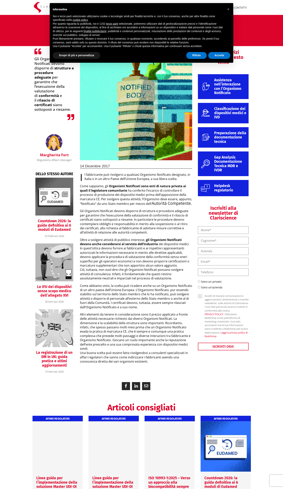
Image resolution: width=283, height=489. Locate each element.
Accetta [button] (219, 55)
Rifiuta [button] (196, 55)
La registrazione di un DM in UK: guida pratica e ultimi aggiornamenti (54, 359)
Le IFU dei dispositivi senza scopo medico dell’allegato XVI (54, 291)
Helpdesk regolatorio (223, 188)
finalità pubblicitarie (95, 31)
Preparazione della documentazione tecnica (230, 137)
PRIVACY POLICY (214, 314)
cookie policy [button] (80, 19)
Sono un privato (211, 281)
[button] (126, 386)
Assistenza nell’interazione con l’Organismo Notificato (227, 86)
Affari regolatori (58, 418)
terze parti (112, 23)
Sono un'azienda (211, 287)
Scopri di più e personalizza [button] (76, 55)
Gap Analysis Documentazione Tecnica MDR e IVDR (228, 163)
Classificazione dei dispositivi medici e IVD (230, 113)
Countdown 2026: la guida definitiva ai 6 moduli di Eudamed (54, 225)
